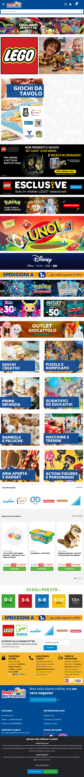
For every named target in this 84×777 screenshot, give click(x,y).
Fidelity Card (49, 715)
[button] (77, 4)
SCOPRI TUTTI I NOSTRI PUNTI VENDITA (44, 700)
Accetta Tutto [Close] (50, 771)
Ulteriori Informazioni (42, 765)
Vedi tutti (79, 487)
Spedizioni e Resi (50, 723)
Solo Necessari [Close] (35, 771)
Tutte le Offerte (77, 516)
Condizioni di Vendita (52, 719)
